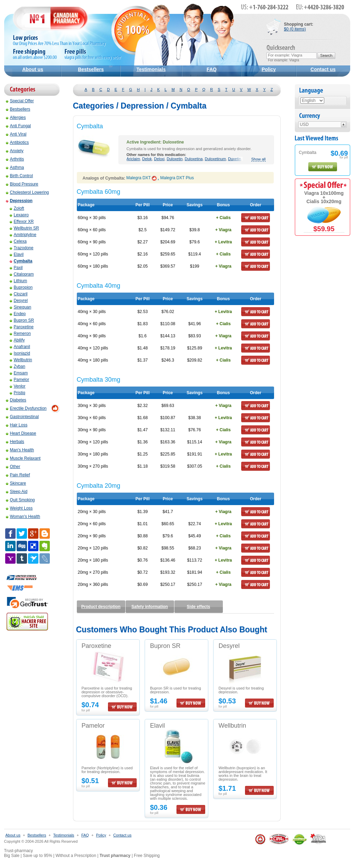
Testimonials (151, 69)
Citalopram (22, 274)
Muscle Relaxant (23, 458)
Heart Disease (21, 433)
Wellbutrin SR (24, 228)
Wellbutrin (21, 359)
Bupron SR (22, 320)
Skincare (16, 483)
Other (13, 466)
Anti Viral (16, 134)
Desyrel (19, 300)
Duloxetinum (215, 159)
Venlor (18, 386)
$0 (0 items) (295, 29)
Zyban (17, 366)
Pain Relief (18, 475)
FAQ (212, 69)
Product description (100, 606)
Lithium (18, 280)
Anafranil (20, 346)
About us (32, 69)
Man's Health (20, 450)
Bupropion (21, 287)
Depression (19, 200)
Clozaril (19, 294)
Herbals (15, 441)
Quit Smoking (20, 499)
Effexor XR (22, 221)
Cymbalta (21, 261)
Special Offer (20, 100)
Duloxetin (175, 159)
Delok (147, 159)
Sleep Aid (17, 491)
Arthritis (15, 159)
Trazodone (22, 247)
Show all (258, 159)
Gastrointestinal (22, 416)
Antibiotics (17, 142)
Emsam (19, 373)
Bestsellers (91, 69)
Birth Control (19, 175)
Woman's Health (23, 516)
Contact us (322, 69)
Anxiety (15, 150)
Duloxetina (194, 159)
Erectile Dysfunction (26, 408)
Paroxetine (22, 326)
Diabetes (16, 400)
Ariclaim (133, 159)
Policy (269, 69)
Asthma (15, 167)
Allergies (16, 117)
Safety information (149, 606)
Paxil (16, 267)
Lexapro (19, 215)
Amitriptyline (23, 234)
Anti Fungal (18, 125)
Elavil (17, 254)
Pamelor (19, 379)
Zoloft (17, 208)
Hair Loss (17, 425)
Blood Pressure (22, 184)
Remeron (20, 333)
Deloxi (159, 159)
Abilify (17, 340)
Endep (18, 313)
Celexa (18, 241)
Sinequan (20, 307)
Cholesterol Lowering (27, 192)
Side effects (198, 606)
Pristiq (17, 392)
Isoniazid (20, 353)
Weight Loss (19, 508)
